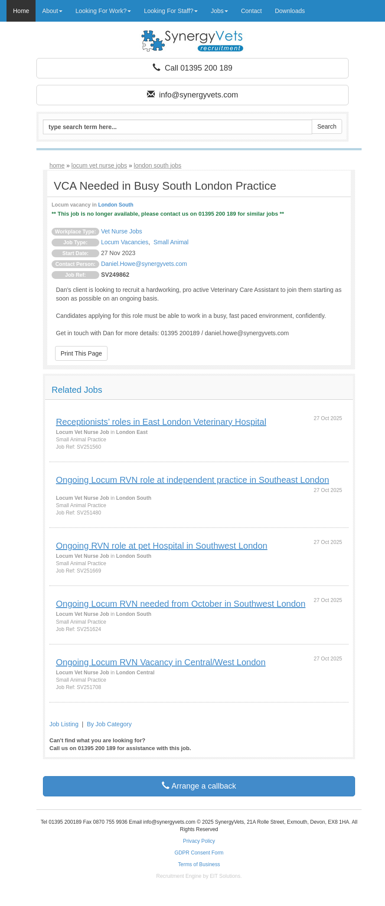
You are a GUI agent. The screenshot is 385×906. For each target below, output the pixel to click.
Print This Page (81, 353)
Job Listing (63, 724)
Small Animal (171, 242)
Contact (251, 10)
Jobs (219, 10)
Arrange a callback (199, 785)
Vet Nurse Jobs (121, 231)
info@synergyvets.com (192, 94)
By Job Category (109, 724)
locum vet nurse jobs (99, 165)
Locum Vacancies (124, 242)
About (52, 10)
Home (21, 10)
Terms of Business (199, 864)
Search (326, 126)
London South (115, 205)
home (57, 165)
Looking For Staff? (171, 10)
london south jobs (158, 165)
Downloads (290, 10)
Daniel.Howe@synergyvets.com (144, 263)
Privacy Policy (199, 841)
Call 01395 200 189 (192, 67)
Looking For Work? (103, 10)
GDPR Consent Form (199, 853)
